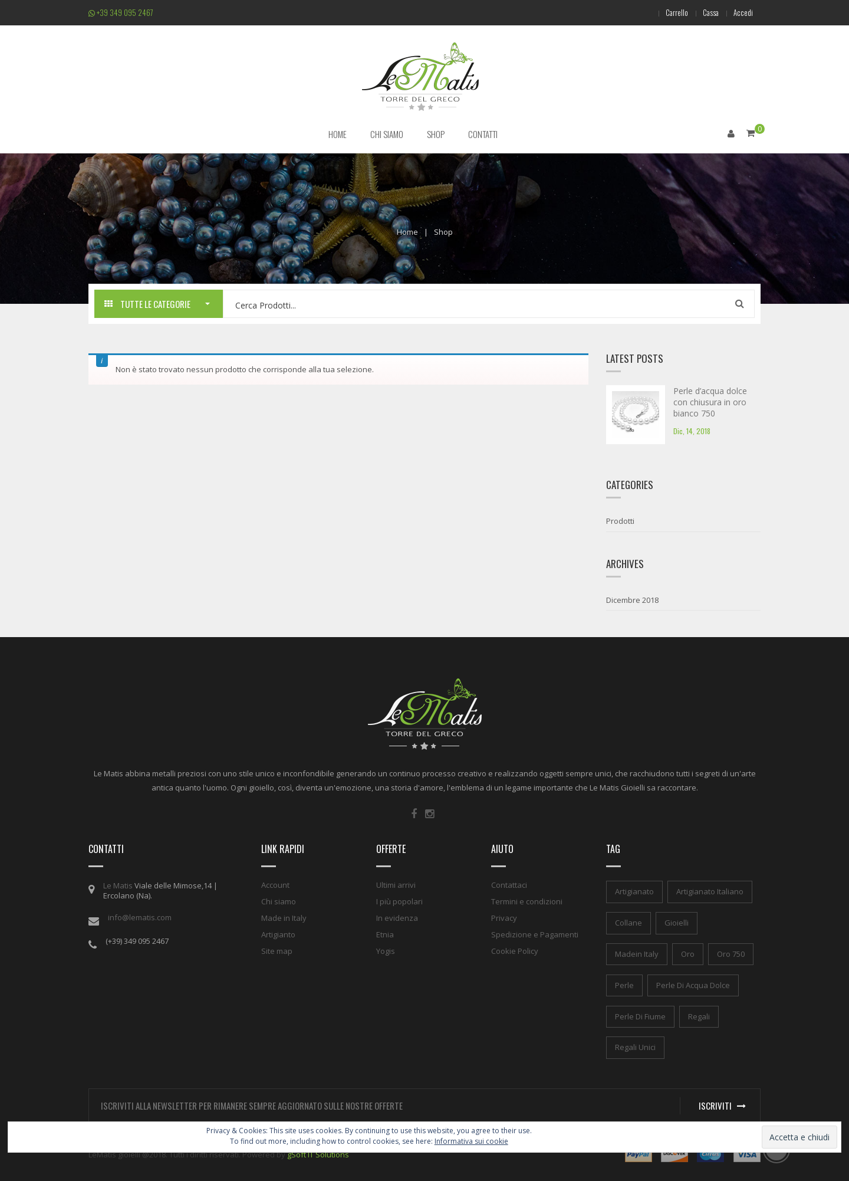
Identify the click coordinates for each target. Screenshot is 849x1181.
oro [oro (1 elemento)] (688, 953)
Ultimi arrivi (396, 885)
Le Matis (118, 885)
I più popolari (399, 901)
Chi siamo (278, 901)
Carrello (670, 12)
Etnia (385, 934)
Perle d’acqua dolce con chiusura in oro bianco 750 (710, 402)
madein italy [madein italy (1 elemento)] (637, 953)
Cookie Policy (514, 951)
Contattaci (509, 885)
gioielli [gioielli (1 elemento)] (676, 922)
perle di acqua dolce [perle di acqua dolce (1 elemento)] (693, 984)
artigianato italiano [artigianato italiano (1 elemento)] (709, 891)
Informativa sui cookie (471, 1141)
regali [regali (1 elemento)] (699, 1016)
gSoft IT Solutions (318, 1154)
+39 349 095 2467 (120, 12)
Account (275, 885)
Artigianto (278, 934)
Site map (276, 951)
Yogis (385, 951)
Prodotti (620, 521)
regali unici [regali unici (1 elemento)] (635, 1047)
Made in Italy (284, 918)
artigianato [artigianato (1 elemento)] (634, 891)
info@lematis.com (140, 917)
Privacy (504, 918)
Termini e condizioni (526, 901)
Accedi (742, 12)
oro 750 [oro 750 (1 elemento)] (731, 953)
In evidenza (397, 918)
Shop (443, 231)
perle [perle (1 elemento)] (624, 984)
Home (407, 231)
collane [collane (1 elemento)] (628, 922)
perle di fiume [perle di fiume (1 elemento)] (640, 1016)
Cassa (707, 12)
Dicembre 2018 (632, 599)
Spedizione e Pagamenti (534, 934)
